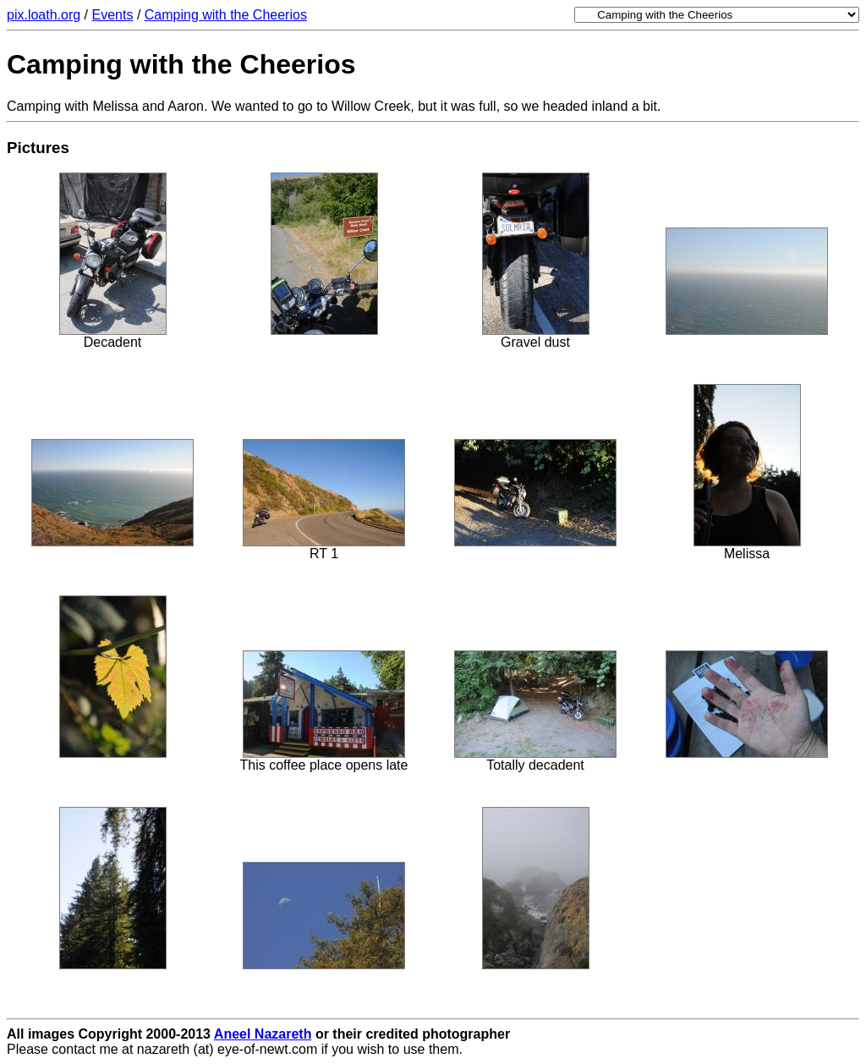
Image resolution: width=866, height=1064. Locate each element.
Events (113, 15)
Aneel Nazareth (263, 1034)
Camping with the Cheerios (226, 15)
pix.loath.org (43, 15)
